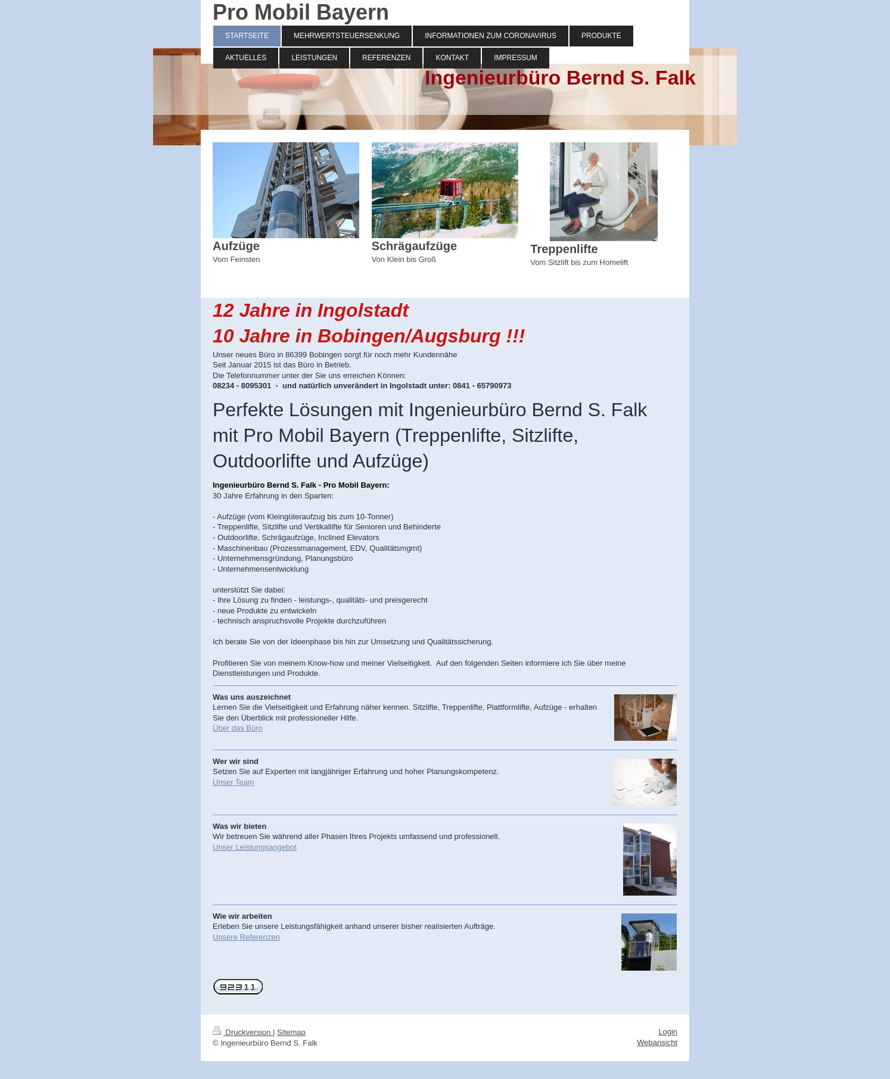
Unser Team (233, 782)
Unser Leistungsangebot (255, 847)
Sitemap (291, 1032)
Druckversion (243, 1032)
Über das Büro (238, 728)
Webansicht (657, 1042)
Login (667, 1031)
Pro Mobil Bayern (301, 12)
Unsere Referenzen (246, 937)
